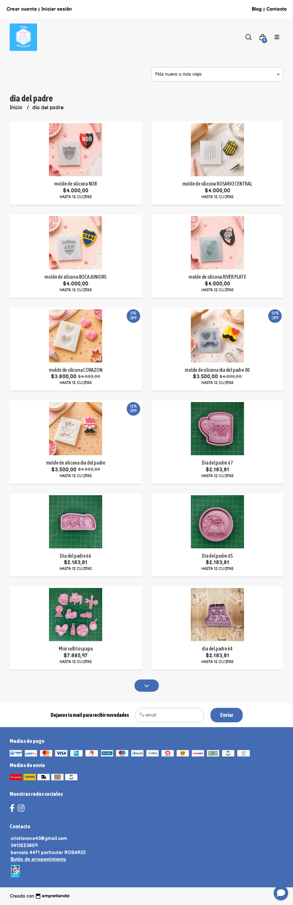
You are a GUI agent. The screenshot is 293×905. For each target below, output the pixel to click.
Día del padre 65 (217, 556)
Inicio (17, 108)
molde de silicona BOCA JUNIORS (75, 277)
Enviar (226, 715)
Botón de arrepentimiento (38, 859)
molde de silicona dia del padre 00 (217, 370)
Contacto (276, 9)
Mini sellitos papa (76, 648)
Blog (257, 9)
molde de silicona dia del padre (76, 463)
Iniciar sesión (56, 9)
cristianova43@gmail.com (39, 838)
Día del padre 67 (217, 463)
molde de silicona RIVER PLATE (217, 277)
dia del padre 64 (217, 648)
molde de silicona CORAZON (76, 370)
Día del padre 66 (75, 556)
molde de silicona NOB (75, 184)
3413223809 (24, 845)
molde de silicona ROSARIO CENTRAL (217, 184)
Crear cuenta (21, 9)
